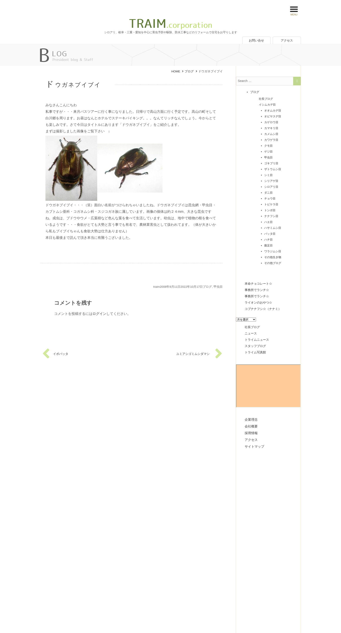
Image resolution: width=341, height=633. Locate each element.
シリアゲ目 (271, 179)
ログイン (99, 314)
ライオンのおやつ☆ (258, 301)
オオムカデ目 (272, 109)
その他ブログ (272, 262)
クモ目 (268, 144)
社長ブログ (266, 97)
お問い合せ (256, 40)
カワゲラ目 (271, 138)
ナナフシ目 (271, 215)
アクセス (287, 40)
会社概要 (251, 425)
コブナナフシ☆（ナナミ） (263, 307)
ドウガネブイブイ (73, 85)
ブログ (207, 286)
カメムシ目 (271, 133)
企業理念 (251, 418)
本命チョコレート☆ (258, 282)
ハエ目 (268, 221)
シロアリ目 (271, 185)
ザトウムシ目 (272, 168)
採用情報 (251, 432)
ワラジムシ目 (272, 250)
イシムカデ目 (267, 103)
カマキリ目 (271, 127)
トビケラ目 (271, 203)
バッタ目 (270, 232)
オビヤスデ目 (272, 115)
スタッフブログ (255, 345)
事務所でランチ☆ (257, 289)
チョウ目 (270, 197)
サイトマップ (254, 445)
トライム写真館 (255, 351)
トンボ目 (270, 209)
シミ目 (268, 174)
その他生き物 (272, 256)
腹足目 (268, 244)
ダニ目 (268, 191)
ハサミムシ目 (272, 226)
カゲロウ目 (271, 121)
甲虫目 (218, 286)
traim (156, 286)
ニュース (251, 332)
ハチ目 (268, 238)
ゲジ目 (268, 150)
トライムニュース (257, 338)
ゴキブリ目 (271, 162)
